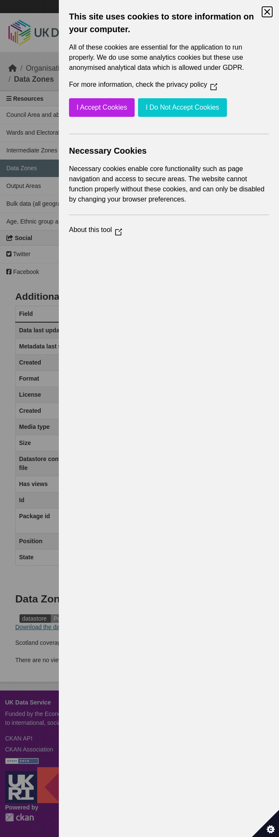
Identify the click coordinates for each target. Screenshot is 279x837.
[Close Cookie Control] (267, 12)
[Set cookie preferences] (265, 823)
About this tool (95, 229)
